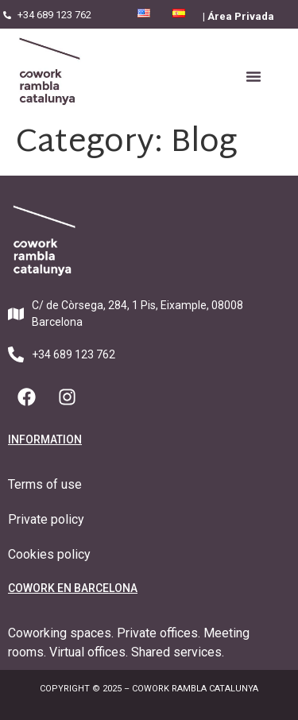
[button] (253, 76)
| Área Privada (238, 16)
